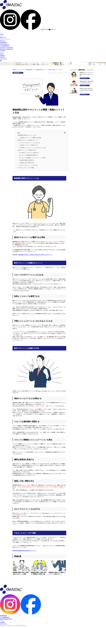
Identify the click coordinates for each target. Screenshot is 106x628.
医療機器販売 (3, 617)
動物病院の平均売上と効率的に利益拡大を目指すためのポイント (35, 256)
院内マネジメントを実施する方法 (27, 151)
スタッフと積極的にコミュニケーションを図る (33, 158)
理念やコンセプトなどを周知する (30, 153)
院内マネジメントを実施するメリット (28, 140)
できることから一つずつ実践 (26, 169)
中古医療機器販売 (4, 618)
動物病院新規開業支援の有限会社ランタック (24, 552)
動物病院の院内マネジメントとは (27, 135)
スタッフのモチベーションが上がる (30, 143)
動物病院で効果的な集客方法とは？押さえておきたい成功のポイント (86, 90)
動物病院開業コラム (18, 72)
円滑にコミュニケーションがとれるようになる (33, 148)
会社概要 (2, 623)
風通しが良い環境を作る (27, 164)
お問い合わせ (3, 625)
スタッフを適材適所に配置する (29, 156)
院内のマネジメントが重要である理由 (31, 137)
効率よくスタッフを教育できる (29, 145)
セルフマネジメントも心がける (29, 166)
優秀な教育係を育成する (27, 161)
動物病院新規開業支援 (6, 620)
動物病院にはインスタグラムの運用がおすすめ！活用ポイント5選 (86, 74)
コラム (2, 622)
